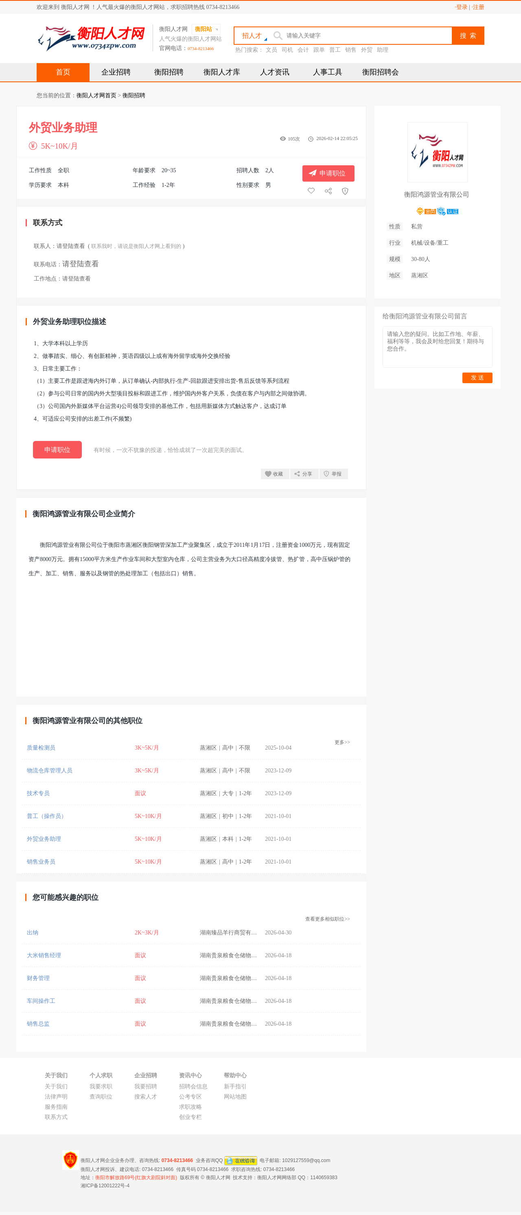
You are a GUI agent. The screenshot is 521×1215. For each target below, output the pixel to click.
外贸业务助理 (44, 839)
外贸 (366, 50)
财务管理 (38, 978)
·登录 (461, 7)
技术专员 (38, 793)
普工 (335, 50)
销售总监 (38, 1024)
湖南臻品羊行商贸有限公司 (234, 933)
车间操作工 (41, 1001)
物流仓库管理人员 (49, 771)
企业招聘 (116, 72)
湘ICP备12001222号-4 (105, 1186)
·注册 (478, 7)
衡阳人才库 (222, 72)
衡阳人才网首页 (96, 95)
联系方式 (56, 1117)
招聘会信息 (193, 1086)
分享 (307, 474)
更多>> (342, 742)
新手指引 (235, 1086)
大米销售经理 (44, 955)
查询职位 (101, 1097)
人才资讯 (274, 72)
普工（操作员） (47, 816)
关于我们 (56, 1086)
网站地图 (235, 1097)
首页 (63, 72)
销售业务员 (41, 862)
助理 (382, 50)
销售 (351, 50)
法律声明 (56, 1097)
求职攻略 (190, 1107)
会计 (303, 50)
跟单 (319, 50)
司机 (287, 50)
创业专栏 (190, 1117)
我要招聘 (145, 1086)
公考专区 (190, 1097)
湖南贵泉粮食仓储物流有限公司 (240, 955)
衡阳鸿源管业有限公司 (436, 194)
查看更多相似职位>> (327, 919)
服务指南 (56, 1107)
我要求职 (101, 1086)
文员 (271, 50)
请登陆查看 (71, 246)
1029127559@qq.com (306, 1160)
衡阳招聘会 (380, 72)
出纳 (32, 933)
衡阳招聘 (169, 72)
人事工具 (327, 72)
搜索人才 (145, 1097)
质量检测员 (41, 748)
